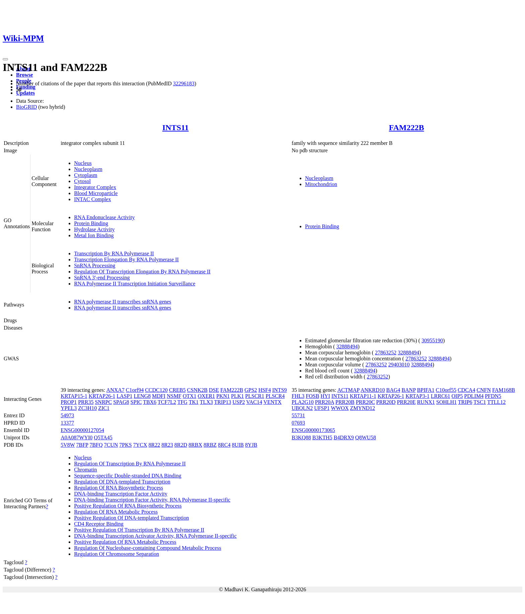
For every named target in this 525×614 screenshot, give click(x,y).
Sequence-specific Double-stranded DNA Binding (127, 475)
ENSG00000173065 (313, 430)
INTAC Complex (92, 199)
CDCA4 (466, 390)
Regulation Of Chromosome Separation (116, 554)
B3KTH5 (322, 437)
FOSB (312, 396)
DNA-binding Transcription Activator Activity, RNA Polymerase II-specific (155, 536)
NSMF (174, 396)
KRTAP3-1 (417, 396)
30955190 (432, 340)
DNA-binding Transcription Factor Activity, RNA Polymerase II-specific (152, 500)
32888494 (347, 346)
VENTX (273, 402)
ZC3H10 (87, 408)
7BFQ (95, 445)
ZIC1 (103, 408)
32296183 (184, 83)
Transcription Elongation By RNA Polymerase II (126, 259)
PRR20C (365, 402)
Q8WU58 (365, 437)
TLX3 (206, 402)
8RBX (195, 445)
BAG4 (393, 390)
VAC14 (254, 402)
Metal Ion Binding (94, 235)
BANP (408, 390)
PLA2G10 (303, 402)
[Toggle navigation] (5, 59)
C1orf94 (135, 390)
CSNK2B (197, 390)
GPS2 (250, 390)
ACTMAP (348, 390)
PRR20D (386, 402)
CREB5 (177, 390)
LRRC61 (440, 396)
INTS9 (279, 390)
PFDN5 (493, 396)
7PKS (125, 445)
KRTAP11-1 (363, 396)
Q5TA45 (103, 437)
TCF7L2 (167, 402)
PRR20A (324, 402)
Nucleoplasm (88, 169)
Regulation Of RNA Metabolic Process (116, 512)
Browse (24, 75)
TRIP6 (465, 402)
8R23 (167, 445)
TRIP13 (222, 402)
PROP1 (69, 402)
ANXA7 (115, 390)
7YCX (140, 445)
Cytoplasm (85, 175)
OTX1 (190, 396)
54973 (67, 415)
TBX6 (149, 402)
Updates (25, 93)
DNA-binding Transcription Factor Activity (120, 494)
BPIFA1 (425, 390)
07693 (298, 423)
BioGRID (26, 107)
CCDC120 (156, 390)
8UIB (238, 445)
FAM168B (503, 390)
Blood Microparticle (96, 193)
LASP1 (124, 396)
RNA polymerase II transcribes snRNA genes (122, 301)
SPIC (136, 402)
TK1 (194, 402)
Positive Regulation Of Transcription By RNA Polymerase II (139, 530)
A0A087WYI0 (76, 437)
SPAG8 (121, 402)
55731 (298, 415)
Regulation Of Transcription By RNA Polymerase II (129, 463)
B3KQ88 (301, 437)
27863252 (385, 352)
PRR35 (85, 402)
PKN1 (223, 396)
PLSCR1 (254, 396)
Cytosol (82, 181)
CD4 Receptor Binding (99, 524)
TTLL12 (496, 402)
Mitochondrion (321, 184)
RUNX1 (426, 402)
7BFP (82, 445)
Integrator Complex (95, 187)
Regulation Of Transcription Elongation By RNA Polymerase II (142, 271)
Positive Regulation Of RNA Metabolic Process (125, 542)
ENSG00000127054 (82, 430)
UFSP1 (321, 408)
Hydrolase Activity (94, 229)
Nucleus (82, 163)
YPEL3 (69, 408)
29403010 (398, 364)
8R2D (180, 445)
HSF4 (264, 390)
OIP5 (457, 396)
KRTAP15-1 (74, 396)
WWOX (340, 408)
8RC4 (224, 445)
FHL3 (298, 396)
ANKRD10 (373, 390)
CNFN (483, 390)
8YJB (251, 445)
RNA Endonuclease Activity (104, 217)
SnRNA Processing (94, 265)
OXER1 (206, 396)
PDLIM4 (473, 396)
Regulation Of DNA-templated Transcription (122, 482)
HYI (325, 396)
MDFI (158, 396)
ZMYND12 (362, 408)
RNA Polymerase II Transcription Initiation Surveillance (134, 283)
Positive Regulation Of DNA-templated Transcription (131, 518)
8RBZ (210, 445)
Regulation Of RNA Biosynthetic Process (118, 488)
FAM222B (406, 127)
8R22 (154, 445)
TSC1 (479, 402)
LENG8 (142, 396)
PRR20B (345, 402)
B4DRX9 (343, 437)
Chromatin (85, 469)
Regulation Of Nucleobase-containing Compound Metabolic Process (147, 548)
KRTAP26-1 (102, 396)
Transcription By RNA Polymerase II (114, 253)
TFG (182, 402)
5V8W (68, 445)
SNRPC (103, 402)
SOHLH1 (446, 402)
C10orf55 (446, 390)
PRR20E (406, 402)
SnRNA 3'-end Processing (102, 277)
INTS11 (175, 127)
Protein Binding (91, 223)
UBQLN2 (302, 408)
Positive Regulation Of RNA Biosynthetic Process (127, 506)
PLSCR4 (275, 396)
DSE (214, 390)
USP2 (238, 402)
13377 (67, 423)
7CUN (111, 445)
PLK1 (237, 396)
